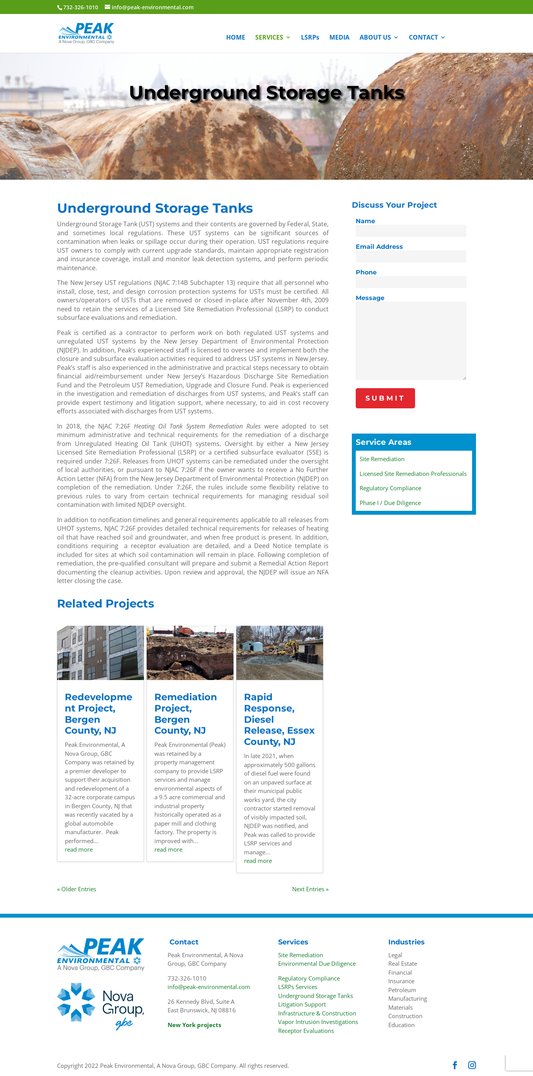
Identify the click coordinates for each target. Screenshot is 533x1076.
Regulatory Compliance (390, 488)
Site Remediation (382, 459)
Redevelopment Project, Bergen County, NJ (98, 713)
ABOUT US (375, 38)
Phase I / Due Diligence (390, 503)
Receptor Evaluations (306, 1030)
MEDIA (339, 38)
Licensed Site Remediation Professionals (413, 473)
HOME (235, 38)
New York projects (194, 1025)
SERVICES (269, 38)
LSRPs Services (297, 987)
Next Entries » (310, 889)
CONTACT (423, 38)
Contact (184, 942)
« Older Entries (76, 889)
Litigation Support (302, 1004)
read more (79, 849)
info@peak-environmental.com (209, 987)
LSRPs (310, 38)
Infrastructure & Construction (317, 1013)
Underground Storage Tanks (315, 996)
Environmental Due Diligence (317, 963)
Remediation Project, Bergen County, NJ (185, 713)
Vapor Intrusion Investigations (318, 1022)
